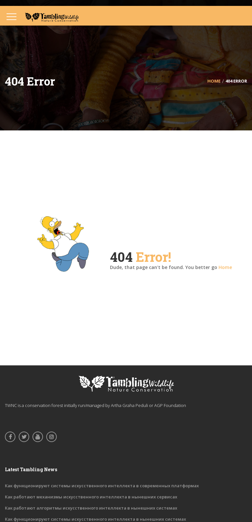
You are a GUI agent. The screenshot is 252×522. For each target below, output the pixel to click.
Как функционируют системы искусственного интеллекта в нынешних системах (95, 519)
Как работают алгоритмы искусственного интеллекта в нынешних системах (91, 508)
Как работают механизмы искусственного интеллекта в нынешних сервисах (91, 497)
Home (225, 267)
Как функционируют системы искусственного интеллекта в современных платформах (102, 486)
